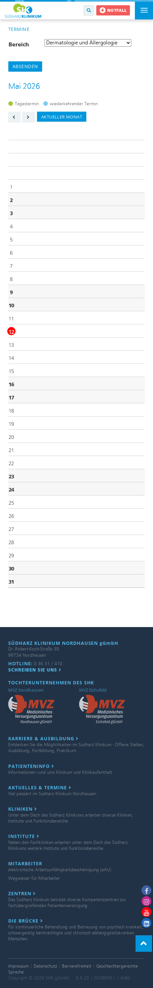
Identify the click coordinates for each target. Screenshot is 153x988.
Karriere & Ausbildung (43, 739)
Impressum (18, 966)
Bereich (19, 44)
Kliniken (22, 809)
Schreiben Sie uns (34, 669)
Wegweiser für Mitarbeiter (34, 878)
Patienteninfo (31, 766)
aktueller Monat (61, 117)
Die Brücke (25, 921)
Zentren (22, 894)
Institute (23, 836)
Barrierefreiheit (76, 966)
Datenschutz (45, 966)
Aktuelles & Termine (39, 788)
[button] (89, 10)
